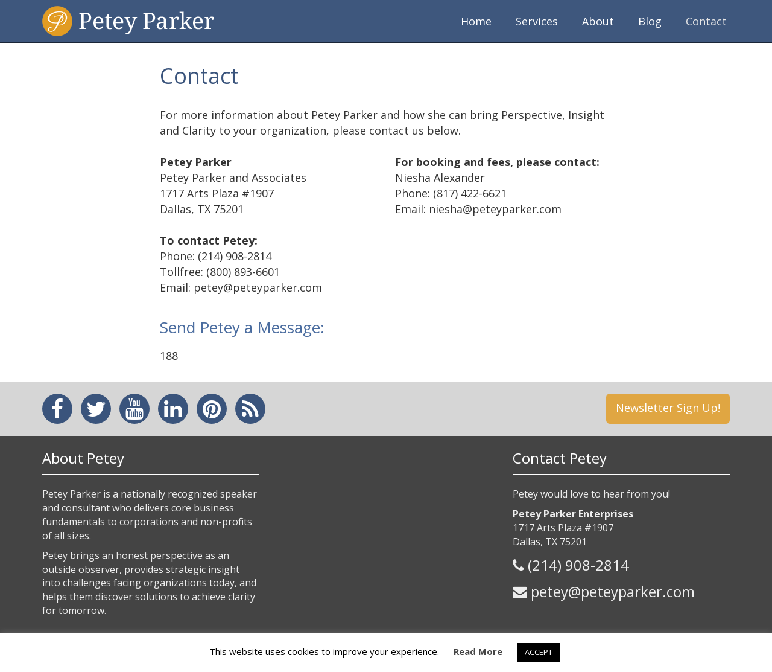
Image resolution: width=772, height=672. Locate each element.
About (598, 21)
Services (537, 21)
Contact (706, 21)
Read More (478, 651)
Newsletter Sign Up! (668, 407)
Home (476, 21)
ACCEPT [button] (538, 652)
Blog (650, 21)
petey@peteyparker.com (613, 591)
